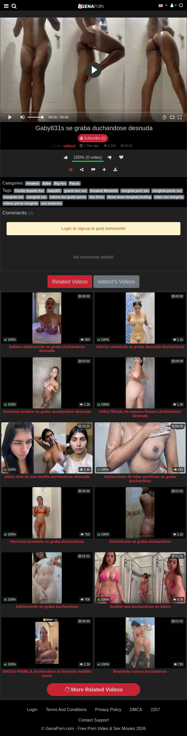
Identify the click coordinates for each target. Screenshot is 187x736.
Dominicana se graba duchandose (140, 541)
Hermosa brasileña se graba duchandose (47, 541)
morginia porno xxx (167, 191)
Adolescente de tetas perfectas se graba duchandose (140, 479)
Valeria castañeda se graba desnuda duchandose (140, 347)
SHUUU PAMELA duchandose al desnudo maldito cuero (46, 673)
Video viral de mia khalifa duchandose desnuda (46, 477)
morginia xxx (36, 197)
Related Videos (70, 282)
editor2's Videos (116, 282)
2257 (155, 709)
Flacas (74, 183)
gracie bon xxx (75, 191)
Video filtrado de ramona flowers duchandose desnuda (140, 413)
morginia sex (13, 197)
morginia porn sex (135, 191)
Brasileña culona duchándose (140, 671)
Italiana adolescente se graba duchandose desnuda (47, 349)
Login (32, 709)
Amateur (32, 183)
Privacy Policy (108, 709)
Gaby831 (54, 191)
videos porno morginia (21, 203)
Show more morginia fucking (129, 197)
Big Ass (60, 183)
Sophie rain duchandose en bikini (140, 606)
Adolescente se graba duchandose (47, 606)
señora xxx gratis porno (68, 197)
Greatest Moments (104, 191)
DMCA (136, 709)
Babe (46, 183)
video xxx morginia (169, 197)
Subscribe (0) (93, 138)
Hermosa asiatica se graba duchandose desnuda (47, 411)
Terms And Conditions (66, 709)
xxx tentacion (51, 203)
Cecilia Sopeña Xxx (29, 191)
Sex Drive (96, 197)
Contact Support (93, 720)
